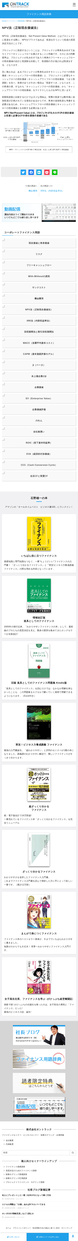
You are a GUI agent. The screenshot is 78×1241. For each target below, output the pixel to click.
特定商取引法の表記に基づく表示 (46, 1228)
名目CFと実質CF (39, 476)
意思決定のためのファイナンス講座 (21, 1170)
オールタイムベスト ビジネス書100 (36, 507)
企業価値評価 (39, 409)
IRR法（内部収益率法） (52, 191)
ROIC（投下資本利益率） (39, 443)
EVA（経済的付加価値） (39, 454)
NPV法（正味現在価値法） (39, 309)
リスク (39, 254)
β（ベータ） (39, 365)
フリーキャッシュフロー (39, 265)
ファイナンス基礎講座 (15, 1167)
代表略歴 (10, 1144)
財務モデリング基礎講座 (16, 1174)
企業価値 (39, 387)
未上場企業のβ (38, 376)
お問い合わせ (13, 1237)
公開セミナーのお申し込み (47, 1237)
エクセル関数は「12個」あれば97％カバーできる (23, 1204)
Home (4, 21)
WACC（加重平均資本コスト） (39, 343)
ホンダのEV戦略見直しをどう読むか (18, 1213)
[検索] (39, 1152)
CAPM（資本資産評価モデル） (39, 354)
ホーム (8, 1228)
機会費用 (33, 191)
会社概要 (10, 1140)
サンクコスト (39, 287)
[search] (72, 1152)
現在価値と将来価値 (39, 243)
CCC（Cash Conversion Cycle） (39, 465)
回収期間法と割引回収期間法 (39, 332)
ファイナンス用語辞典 (16, 21)
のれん (39, 420)
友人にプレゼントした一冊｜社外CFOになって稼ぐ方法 (26, 1195)
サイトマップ (66, 1228)
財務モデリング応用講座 (16, 1178)
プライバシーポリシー (22, 1228)
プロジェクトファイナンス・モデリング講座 (25, 1182)
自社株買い (39, 432)
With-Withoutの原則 (39, 276)
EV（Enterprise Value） (39, 398)
